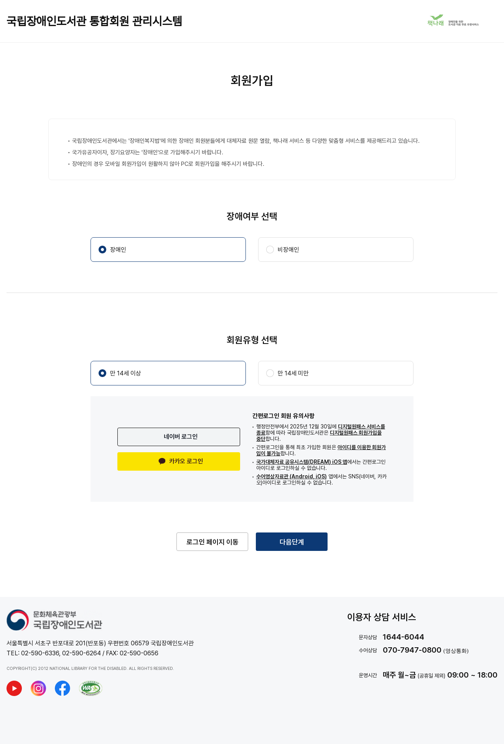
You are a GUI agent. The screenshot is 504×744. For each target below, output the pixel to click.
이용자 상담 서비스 (381, 617)
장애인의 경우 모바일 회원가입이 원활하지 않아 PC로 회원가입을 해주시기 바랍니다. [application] (168, 163)
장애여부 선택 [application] (252, 216)
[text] (422, 636)
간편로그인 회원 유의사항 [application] (283, 416)
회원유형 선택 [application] (252, 340)
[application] (319, 432)
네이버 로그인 (181, 436)
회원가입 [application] (252, 80)
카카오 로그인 (180, 461)
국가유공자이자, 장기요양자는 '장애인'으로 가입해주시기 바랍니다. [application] (147, 152)
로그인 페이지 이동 (212, 542)
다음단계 (292, 542)
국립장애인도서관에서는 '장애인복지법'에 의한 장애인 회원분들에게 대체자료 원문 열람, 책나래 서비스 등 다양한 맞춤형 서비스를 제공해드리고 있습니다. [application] (246, 140)
